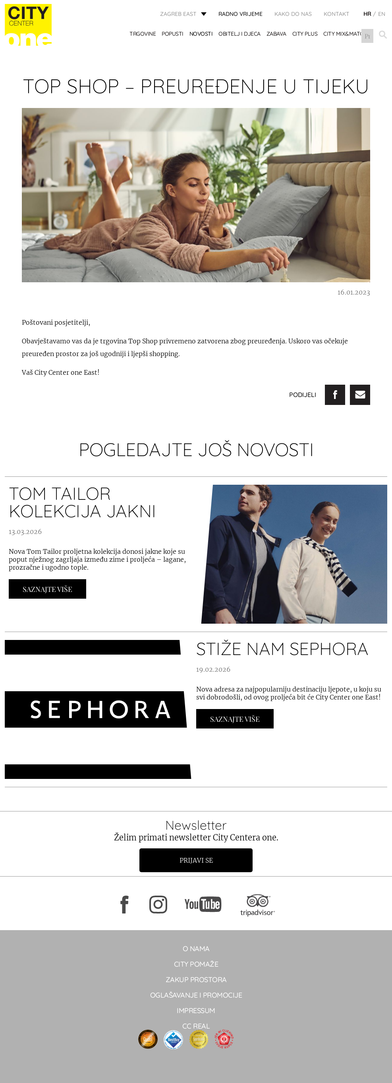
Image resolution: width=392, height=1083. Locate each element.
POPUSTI (173, 34)
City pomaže (196, 964)
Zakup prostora (196, 979)
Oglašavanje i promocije (196, 995)
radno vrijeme (240, 13)
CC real (196, 1026)
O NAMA (196, 948)
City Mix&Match (345, 34)
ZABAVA (276, 34)
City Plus (305, 34)
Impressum (196, 1010)
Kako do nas (293, 13)
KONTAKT (337, 13)
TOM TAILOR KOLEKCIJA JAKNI (82, 502)
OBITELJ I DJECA (240, 34)
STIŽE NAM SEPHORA (282, 648)
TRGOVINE (143, 34)
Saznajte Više (47, 589)
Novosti (201, 34)
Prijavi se (196, 860)
